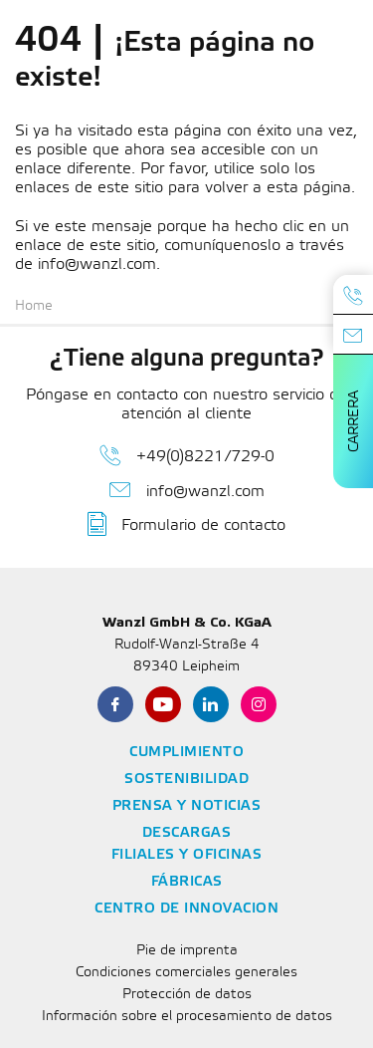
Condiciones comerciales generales (186, 972)
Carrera (354, 421)
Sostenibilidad (186, 779)
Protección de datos (187, 994)
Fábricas (187, 882)
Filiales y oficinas (187, 855)
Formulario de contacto (186, 524)
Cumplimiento (186, 752)
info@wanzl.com (187, 490)
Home (34, 306)
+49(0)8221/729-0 (187, 455)
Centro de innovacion (186, 909)
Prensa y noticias (187, 806)
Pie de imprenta (187, 950)
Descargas (187, 833)
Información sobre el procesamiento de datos (187, 1016)
